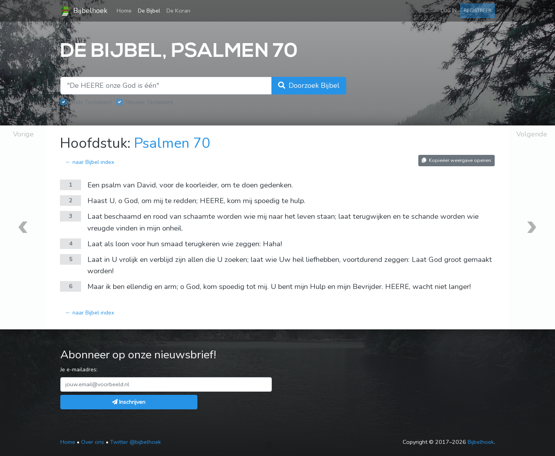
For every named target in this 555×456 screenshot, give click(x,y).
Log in (449, 10)
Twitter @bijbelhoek (135, 442)
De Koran (178, 11)
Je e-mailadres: (79, 369)
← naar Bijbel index (89, 162)
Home (126, 10)
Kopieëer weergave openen (456, 160)
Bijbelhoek (83, 11)
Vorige (23, 134)
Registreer (478, 10)
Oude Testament (91, 102)
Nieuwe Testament (149, 102)
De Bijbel (149, 11)
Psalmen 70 (172, 143)
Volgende (531, 134)
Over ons (92, 442)
